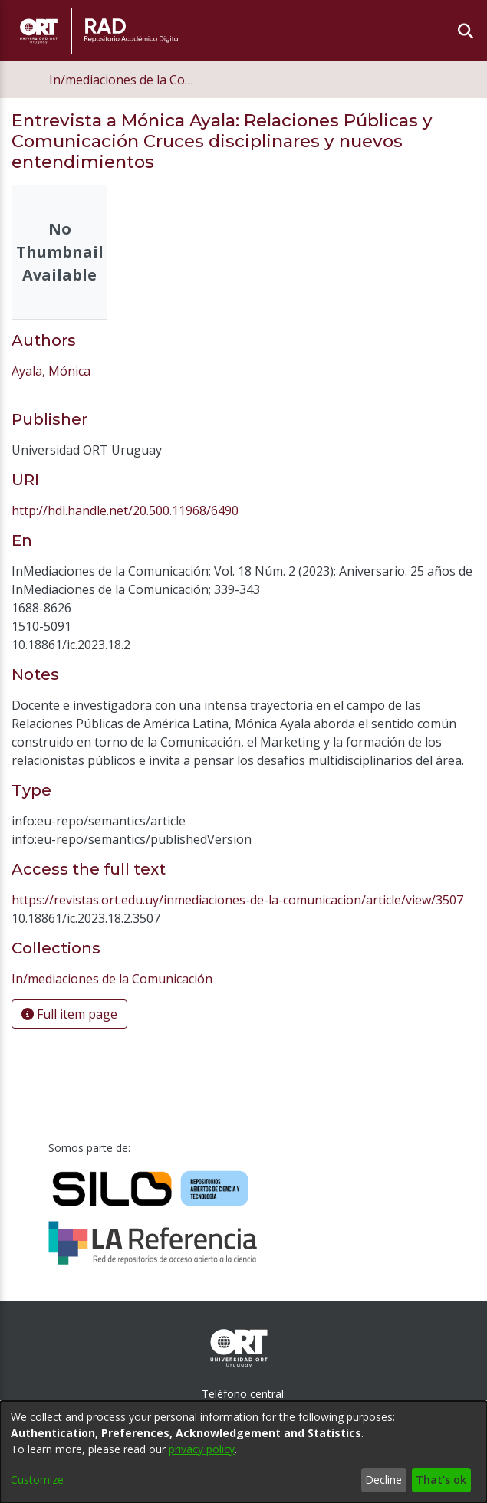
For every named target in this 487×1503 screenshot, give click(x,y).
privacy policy (202, 1449)
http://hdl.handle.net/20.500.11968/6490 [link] (125, 510)
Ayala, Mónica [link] (51, 371)
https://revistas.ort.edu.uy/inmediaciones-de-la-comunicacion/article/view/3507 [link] (237, 899)
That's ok (441, 1479)
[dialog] (243, 1452)
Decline (383, 1479)
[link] (112, 978)
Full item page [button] (69, 1014)
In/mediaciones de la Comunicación (125, 79)
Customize (37, 1479)
